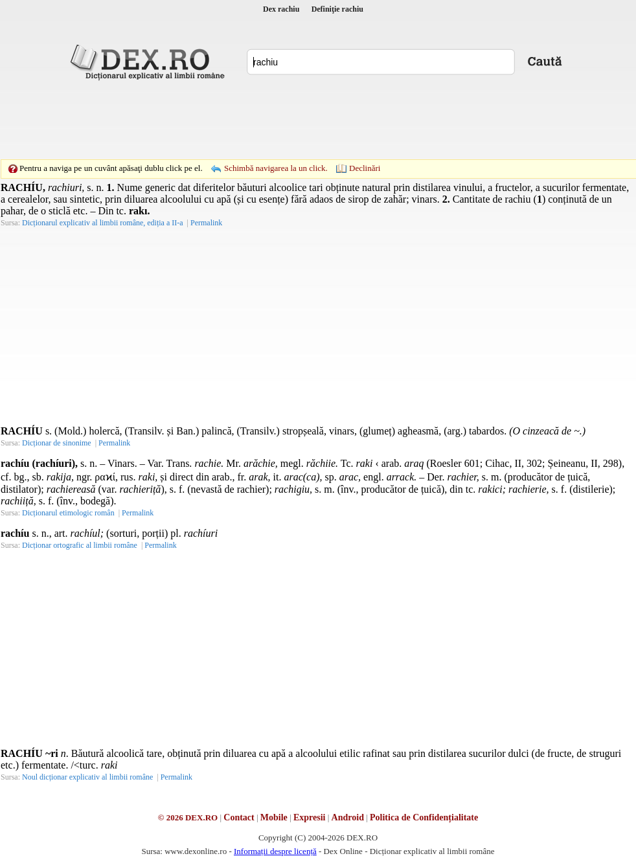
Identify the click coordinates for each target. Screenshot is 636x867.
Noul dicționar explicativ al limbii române (87, 777)
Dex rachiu (281, 9)
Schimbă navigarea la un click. (276, 168)
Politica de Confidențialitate (424, 817)
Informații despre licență (275, 851)
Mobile (274, 817)
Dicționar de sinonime (56, 442)
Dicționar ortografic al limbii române (79, 545)
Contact (238, 817)
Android (348, 817)
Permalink (206, 222)
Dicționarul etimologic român (68, 512)
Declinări (364, 168)
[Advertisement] (318, 120)
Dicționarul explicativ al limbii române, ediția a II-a (102, 222)
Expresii (309, 817)
